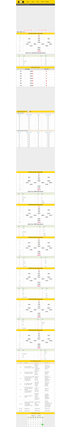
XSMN (33, 1)
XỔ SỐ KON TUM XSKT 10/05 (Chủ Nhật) (35, 151)
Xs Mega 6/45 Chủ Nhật (28, 385)
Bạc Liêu (36, 353)
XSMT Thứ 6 (47, 368)
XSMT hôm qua (47, 390)
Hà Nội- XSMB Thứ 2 (28, 346)
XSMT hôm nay (47, 388)
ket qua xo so (21, 424)
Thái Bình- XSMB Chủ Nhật (29, 381)
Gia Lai (46, 369)
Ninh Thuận (47, 370)
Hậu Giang (36, 374)
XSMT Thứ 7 (47, 378)
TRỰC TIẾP (44, 421)
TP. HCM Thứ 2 (37, 348)
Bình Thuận (37, 363)
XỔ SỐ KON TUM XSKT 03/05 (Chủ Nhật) (35, 184)
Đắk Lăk (46, 353)
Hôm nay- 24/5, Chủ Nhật (42, 24)
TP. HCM (36, 346)
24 (42, 404)
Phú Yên (46, 348)
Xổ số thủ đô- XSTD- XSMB (29, 347)
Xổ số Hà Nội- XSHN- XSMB (29, 356)
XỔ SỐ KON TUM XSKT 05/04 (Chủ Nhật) (35, 309)
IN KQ (39, 421)
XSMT (38, 1)
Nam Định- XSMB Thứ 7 (29, 375)
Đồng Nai (36, 357)
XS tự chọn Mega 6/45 (28, 370)
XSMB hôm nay (27, 388)
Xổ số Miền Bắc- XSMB (28, 353)
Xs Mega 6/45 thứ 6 (28, 371)
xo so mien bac (34, 424)
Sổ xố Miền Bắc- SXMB (28, 363)
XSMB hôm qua (27, 390)
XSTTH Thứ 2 (47, 347)
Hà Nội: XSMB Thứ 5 (28, 364)
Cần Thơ (36, 358)
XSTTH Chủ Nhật (48, 385)
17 (42, 402)
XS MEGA (47, 1)
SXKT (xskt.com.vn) (38, 203)
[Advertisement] (35, 14)
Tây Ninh (36, 365)
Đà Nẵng (46, 358)
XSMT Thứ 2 (47, 345)
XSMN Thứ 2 (37, 349)
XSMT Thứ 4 (47, 360)
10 (42, 400)
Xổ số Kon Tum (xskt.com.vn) (38, 47)
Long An (36, 375)
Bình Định (46, 364)
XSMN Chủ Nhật (37, 381)
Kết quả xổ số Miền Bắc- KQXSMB (29, 369)
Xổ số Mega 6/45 (27, 358)
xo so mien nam (28, 424)
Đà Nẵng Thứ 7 (47, 377)
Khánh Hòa (47, 355)
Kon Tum (46, 380)
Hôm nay (20, 388)
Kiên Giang (36, 384)
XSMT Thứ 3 (47, 351)
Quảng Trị (46, 365)
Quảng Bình (47, 363)
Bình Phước (37, 373)
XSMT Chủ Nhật (47, 386)
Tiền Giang (36, 385)
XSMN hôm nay (37, 388)
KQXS (18, 26)
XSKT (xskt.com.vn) (38, 171)
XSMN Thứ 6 (37, 367)
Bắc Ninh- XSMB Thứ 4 (28, 357)
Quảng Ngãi (47, 375)
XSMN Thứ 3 (37, 350)
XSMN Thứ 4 (37, 356)
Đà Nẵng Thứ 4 (47, 359)
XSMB (28, 1)
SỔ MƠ (42, 1)
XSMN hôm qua (37, 390)
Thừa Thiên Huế (47, 346)
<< (30, 395)
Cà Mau (36, 345)
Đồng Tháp (36, 344)
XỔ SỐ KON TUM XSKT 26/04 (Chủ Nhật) (35, 217)
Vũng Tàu (36, 354)
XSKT (24, 26)
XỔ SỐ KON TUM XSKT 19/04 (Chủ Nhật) (35, 248)
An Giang (36, 364)
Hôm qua (20, 390)
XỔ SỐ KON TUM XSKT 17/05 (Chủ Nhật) (35, 27)
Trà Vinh (36, 368)
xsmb (25, 424)
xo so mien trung (39, 424)
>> (36, 395)
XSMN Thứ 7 (37, 379)
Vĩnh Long (36, 371)
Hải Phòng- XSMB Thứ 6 (29, 367)
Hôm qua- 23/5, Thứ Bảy (28, 24)
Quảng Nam (47, 352)
